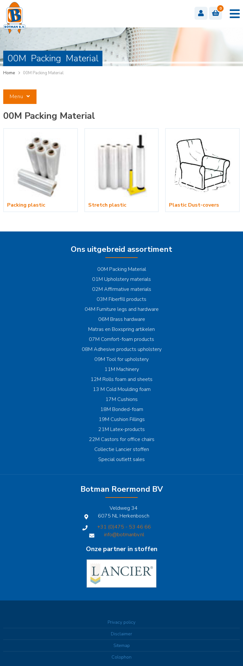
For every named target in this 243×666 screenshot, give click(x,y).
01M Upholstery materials (121, 279)
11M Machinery (121, 369)
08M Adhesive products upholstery (122, 349)
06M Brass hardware (121, 319)
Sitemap (121, 645)
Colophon (121, 657)
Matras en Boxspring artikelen (121, 329)
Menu (20, 96)
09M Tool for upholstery (121, 359)
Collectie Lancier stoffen (121, 449)
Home (9, 73)
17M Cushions (121, 399)
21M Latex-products (121, 429)
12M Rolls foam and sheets (121, 379)
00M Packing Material (121, 269)
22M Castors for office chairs (121, 439)
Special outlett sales (121, 459)
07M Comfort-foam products (121, 339)
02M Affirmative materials (121, 289)
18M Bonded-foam (121, 409)
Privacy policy (121, 622)
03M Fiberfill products (121, 299)
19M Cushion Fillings (122, 419)
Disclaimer (121, 633)
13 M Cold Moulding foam (122, 389)
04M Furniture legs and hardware (122, 309)
